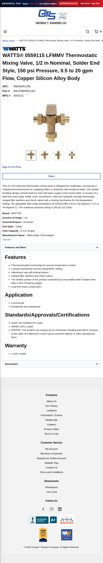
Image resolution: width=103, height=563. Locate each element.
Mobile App (51, 420)
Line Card (51, 492)
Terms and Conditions (51, 472)
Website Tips (51, 463)
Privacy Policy (51, 429)
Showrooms (51, 487)
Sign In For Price (11, 167)
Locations (51, 410)
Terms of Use (51, 433)
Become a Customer (51, 453)
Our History (51, 405)
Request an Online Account (51, 458)
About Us (51, 401)
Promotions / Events (51, 415)
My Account (51, 449)
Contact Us (51, 467)
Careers (51, 424)
